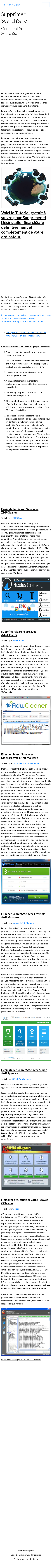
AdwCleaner (19, 640)
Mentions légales (26, 1550)
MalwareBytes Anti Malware (26, 763)
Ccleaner (17, 1209)
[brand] (11, 5)
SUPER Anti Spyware (21, 1079)
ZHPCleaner (19, 518)
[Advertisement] (26, 64)
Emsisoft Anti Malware (23, 923)
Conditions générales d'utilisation (26, 1555)
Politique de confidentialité (26, 1559)
